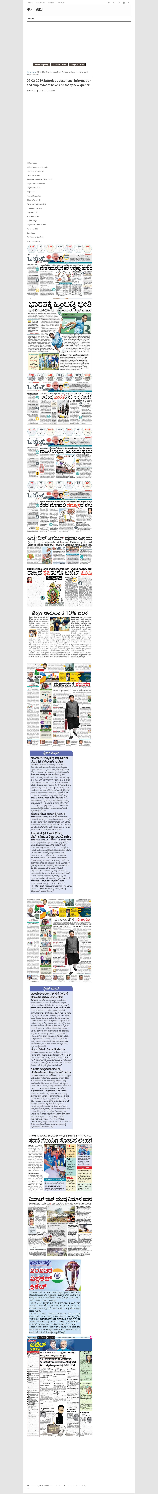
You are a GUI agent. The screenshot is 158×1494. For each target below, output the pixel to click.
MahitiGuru (35, 9)
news (34, 72)
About (30, 2)
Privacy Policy (40, 2)
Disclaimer (60, 2)
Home (31, 19)
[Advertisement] (79, 40)
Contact (51, 2)
